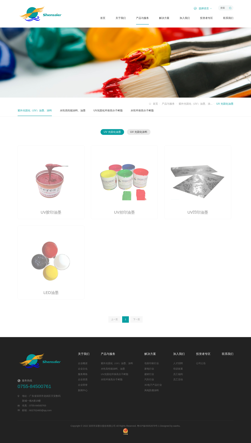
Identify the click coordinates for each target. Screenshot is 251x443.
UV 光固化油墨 (112, 132)
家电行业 (149, 368)
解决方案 (164, 18)
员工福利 (178, 374)
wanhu (176, 426)
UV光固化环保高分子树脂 (108, 110)
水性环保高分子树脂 (142, 110)
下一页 (136, 319)
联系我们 (228, 18)
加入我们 (185, 18)
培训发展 (178, 368)
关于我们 (121, 18)
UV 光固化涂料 (138, 132)
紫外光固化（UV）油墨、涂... (196, 103)
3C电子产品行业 (153, 384)
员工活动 (178, 379)
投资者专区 (206, 18)
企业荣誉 (83, 384)
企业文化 (83, 368)
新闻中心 (83, 390)
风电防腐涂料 (151, 390)
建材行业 (149, 374)
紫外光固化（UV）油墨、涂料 (35, 110)
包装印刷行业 (151, 363)
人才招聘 (178, 363)
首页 (102, 18)
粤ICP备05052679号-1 (148, 426)
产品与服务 (142, 18)
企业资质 (83, 379)
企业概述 (83, 363)
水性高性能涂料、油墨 (72, 110)
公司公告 (201, 363)
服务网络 (83, 374)
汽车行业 (149, 379)
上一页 (114, 319)
